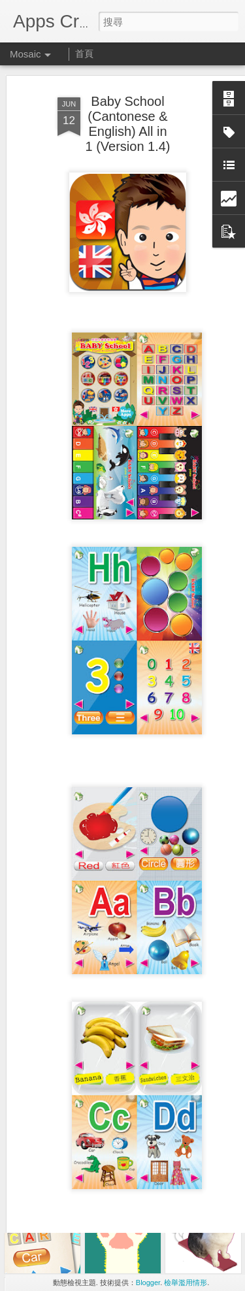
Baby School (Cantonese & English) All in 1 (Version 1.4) (127, 99)
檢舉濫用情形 (185, 1282)
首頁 (84, 53)
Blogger (148, 1282)
